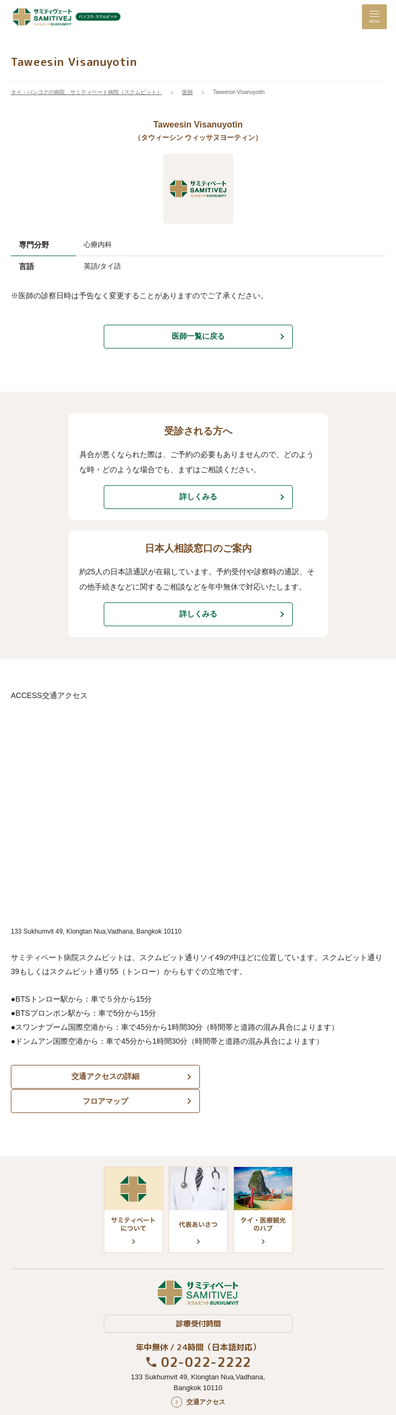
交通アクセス (205, 1378)
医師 (187, 92)
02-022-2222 (206, 1337)
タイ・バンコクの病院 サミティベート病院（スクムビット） (86, 92)
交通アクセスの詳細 (103, 1076)
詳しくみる (198, 496)
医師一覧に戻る (198, 336)
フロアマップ (293, 1076)
